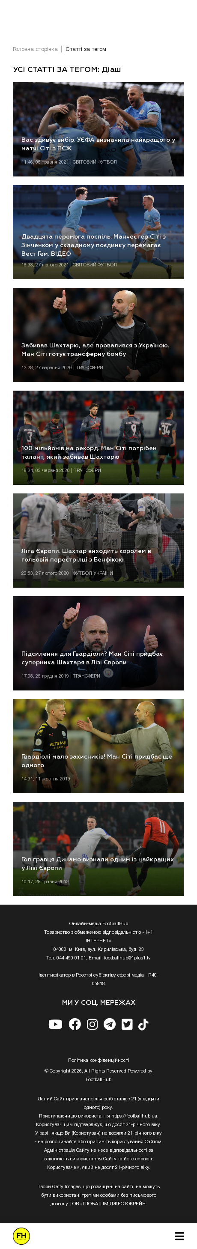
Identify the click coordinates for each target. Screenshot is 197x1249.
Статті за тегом (86, 49)
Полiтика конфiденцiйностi (98, 1060)
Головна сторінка (35, 49)
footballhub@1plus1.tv (127, 958)
